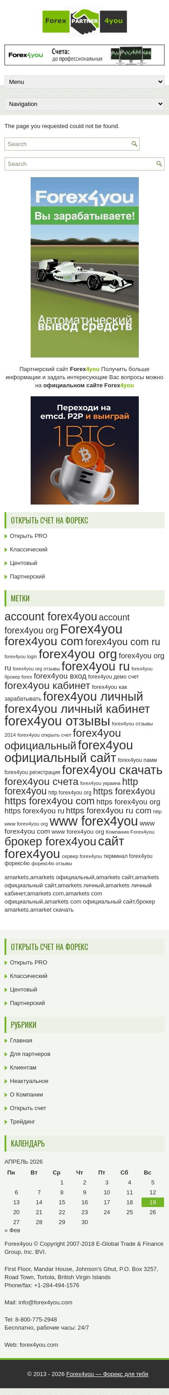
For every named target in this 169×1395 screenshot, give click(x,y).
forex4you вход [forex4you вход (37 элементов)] (60, 675)
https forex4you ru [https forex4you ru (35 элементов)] (34, 811)
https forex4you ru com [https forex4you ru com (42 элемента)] (108, 810)
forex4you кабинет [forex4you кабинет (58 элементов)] (47, 685)
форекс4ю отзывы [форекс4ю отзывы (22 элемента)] (52, 863)
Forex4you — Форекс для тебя (107, 1374)
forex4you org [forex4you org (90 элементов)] (78, 654)
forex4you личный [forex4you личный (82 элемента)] (93, 696)
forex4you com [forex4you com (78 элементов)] (44, 641)
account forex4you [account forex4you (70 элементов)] (51, 616)
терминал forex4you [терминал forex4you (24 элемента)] (128, 856)
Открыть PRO (28, 535)
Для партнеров (30, 1054)
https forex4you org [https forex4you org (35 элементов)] (128, 802)
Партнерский (27, 576)
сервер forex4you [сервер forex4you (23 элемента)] (82, 856)
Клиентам (23, 1067)
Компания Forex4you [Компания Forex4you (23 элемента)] (130, 832)
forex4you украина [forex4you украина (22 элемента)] (100, 783)
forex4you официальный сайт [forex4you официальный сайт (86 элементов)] (69, 751)
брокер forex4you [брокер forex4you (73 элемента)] (50, 841)
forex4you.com (39, 1344)
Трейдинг (22, 1121)
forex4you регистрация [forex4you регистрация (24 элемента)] (32, 772)
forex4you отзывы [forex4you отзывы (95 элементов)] (57, 721)
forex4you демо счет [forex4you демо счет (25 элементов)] (113, 677)
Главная (21, 1040)
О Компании (26, 1094)
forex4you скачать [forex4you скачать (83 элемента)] (112, 770)
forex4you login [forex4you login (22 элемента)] (21, 656)
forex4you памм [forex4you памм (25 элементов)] (137, 760)
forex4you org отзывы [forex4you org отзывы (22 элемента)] (36, 668)
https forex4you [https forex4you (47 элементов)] (124, 791)
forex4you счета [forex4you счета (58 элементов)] (41, 781)
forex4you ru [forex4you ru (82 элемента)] (96, 666)
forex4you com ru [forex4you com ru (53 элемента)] (122, 641)
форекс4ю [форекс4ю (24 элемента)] (17, 863)
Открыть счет (28, 1108)
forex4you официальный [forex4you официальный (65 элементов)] (63, 739)
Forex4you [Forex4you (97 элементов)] (91, 628)
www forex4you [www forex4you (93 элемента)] (94, 821)
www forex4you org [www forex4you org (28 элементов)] (78, 831)
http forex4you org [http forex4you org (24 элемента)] (69, 792)
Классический (28, 549)
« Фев (12, 1230)
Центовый (23, 563)
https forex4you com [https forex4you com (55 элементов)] (50, 801)
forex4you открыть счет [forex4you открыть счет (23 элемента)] (45, 735)
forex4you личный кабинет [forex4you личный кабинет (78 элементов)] (77, 709)
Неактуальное (29, 1081)
